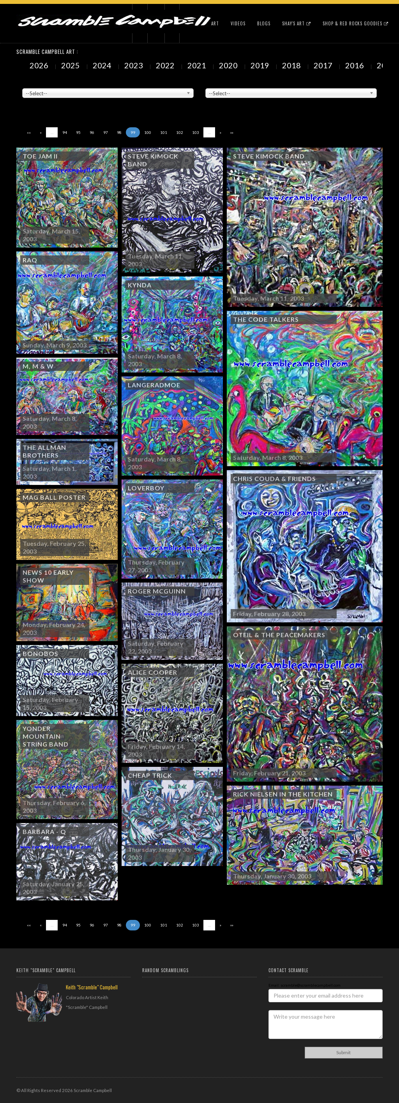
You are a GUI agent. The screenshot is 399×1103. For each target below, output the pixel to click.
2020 (229, 65)
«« (29, 132)
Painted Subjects (221, 82)
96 (92, 132)
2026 (40, 65)
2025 (71, 65)
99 (133, 132)
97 (105, 132)
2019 (261, 65)
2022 (166, 65)
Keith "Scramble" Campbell (92, 987)
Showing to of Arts (49, 102)
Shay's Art (296, 23)
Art (215, 23)
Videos (238, 23)
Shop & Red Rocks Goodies (355, 23)
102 (179, 132)
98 (119, 132)
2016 (355, 65)
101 (163, 132)
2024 (103, 65)
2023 (134, 65)
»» (231, 132)
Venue (28, 82)
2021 (197, 65)
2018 (292, 65)
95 (78, 132)
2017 (324, 65)
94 (64, 132)
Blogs (263, 23)
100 (147, 132)
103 (195, 132)
